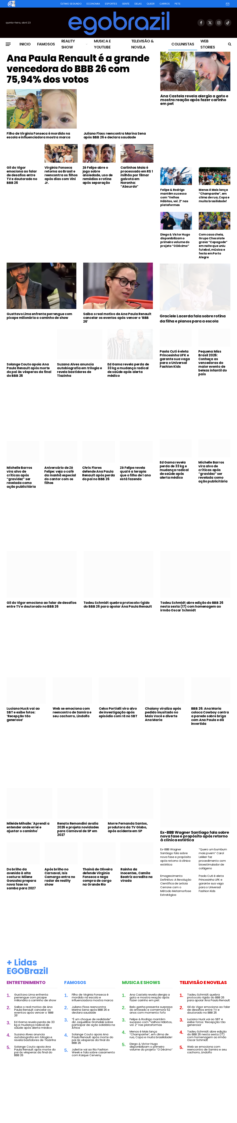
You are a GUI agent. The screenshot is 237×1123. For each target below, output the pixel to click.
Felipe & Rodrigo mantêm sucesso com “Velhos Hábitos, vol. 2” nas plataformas (174, 197)
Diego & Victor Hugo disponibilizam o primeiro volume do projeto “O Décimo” (175, 240)
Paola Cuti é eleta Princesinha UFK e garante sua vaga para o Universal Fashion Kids (175, 359)
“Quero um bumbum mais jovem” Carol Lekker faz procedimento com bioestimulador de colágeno (213, 859)
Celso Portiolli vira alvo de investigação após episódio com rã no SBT (118, 712)
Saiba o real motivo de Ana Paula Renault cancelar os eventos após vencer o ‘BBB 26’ (117, 317)
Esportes (111, 3)
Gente (126, 3)
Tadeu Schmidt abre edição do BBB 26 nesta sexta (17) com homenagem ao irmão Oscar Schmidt (191, 606)
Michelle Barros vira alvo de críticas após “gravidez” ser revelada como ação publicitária (21, 477)
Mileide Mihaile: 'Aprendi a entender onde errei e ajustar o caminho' (28, 827)
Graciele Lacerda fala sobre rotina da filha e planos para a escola (193, 319)
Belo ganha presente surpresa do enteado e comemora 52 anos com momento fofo (151, 1009)
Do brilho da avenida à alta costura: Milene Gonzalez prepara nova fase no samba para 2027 (21, 878)
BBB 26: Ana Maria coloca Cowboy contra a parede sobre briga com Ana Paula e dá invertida (210, 716)
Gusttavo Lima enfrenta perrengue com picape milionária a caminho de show (39, 316)
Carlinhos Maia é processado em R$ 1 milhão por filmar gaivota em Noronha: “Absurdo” (136, 177)
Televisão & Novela (142, 44)
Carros (165, 3)
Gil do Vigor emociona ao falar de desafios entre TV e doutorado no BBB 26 (22, 175)
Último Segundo (71, 3)
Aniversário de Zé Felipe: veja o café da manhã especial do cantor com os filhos (60, 475)
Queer (151, 3)
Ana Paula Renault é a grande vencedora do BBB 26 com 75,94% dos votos (78, 69)
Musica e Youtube (102, 44)
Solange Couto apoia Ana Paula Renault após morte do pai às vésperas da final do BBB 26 (29, 370)
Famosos (46, 44)
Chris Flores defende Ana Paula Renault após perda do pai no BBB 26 (98, 473)
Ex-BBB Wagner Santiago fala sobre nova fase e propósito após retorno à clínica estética (194, 836)
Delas (138, 3)
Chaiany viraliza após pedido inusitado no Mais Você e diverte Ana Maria (163, 714)
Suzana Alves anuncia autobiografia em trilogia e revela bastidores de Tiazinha (79, 370)
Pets (177, 3)
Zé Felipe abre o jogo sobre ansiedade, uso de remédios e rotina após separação (98, 175)
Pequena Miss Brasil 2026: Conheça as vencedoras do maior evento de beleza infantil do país (212, 363)
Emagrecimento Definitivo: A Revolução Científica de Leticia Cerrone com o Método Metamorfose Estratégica (175, 885)
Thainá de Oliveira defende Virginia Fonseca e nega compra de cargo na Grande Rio (98, 876)
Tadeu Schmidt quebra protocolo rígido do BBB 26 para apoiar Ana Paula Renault (118, 604)
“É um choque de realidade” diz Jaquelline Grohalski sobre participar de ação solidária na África (93, 1023)
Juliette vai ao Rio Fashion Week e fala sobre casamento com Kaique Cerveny (93, 1052)
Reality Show (68, 44)
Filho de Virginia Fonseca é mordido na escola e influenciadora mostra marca (38, 135)
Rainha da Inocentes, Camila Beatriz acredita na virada (136, 875)
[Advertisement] (80, 219)
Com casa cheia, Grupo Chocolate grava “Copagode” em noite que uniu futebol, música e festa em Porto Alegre (213, 246)
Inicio (25, 44)
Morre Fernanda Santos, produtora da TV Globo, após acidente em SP (128, 827)
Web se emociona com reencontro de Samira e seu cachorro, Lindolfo (72, 712)
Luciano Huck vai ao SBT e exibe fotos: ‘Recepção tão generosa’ (23, 714)
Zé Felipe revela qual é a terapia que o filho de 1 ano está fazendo (135, 473)
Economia (93, 3)
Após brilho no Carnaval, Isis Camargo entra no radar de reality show (60, 876)
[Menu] (8, 44)
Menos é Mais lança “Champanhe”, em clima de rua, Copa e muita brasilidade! (214, 195)
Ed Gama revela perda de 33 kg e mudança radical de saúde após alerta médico (128, 370)
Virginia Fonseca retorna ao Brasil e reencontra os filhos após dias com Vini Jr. (61, 175)
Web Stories (207, 44)
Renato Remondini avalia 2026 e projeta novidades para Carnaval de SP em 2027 (78, 829)
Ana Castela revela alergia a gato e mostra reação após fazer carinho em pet (194, 99)
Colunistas (182, 44)
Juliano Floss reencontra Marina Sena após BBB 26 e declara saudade (115, 135)
